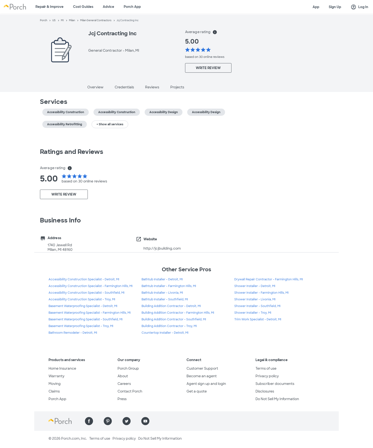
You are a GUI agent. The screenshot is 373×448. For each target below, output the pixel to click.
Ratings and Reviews (71, 152)
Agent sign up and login (206, 384)
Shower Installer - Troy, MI (252, 313)
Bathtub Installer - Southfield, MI (165, 299)
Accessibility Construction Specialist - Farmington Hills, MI (91, 286)
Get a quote (196, 391)
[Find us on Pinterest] (108, 421)
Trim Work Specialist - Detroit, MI (257, 319)
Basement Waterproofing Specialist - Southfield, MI (86, 319)
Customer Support (202, 368)
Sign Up (335, 7)
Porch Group (128, 368)
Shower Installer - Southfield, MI (257, 306)
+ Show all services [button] (110, 124)
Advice (108, 7)
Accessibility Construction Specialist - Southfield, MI (86, 293)
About (123, 376)
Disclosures (264, 391)
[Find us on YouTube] (145, 421)
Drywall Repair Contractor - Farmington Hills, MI (268, 279)
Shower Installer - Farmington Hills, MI (261, 293)
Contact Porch (130, 391)
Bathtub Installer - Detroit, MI (162, 279)
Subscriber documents (274, 384)
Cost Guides (83, 7)
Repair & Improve (49, 7)
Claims (54, 391)
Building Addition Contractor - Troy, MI (169, 326)
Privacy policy (267, 376)
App (316, 7)
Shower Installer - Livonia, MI (254, 299)
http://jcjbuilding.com (162, 248)
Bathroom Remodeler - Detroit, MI (73, 333)
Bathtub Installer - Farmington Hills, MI (169, 286)
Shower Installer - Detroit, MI (254, 286)
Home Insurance (62, 368)
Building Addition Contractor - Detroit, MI (171, 306)
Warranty (56, 376)
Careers (124, 384)
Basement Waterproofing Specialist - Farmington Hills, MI (90, 313)
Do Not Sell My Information (277, 399)
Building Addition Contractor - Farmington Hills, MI (178, 313)
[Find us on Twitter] (127, 421)
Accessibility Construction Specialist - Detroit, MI (84, 279)
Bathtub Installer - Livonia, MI (162, 293)
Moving (55, 384)
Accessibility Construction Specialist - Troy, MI (82, 299)
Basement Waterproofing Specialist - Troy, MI (81, 326)
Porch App (132, 7)
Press (122, 399)
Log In (359, 7)
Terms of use (265, 368)
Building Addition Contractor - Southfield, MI (174, 319)
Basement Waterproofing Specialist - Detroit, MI (83, 306)
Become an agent (201, 376)
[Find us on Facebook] (89, 421)
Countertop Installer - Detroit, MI (165, 333)
